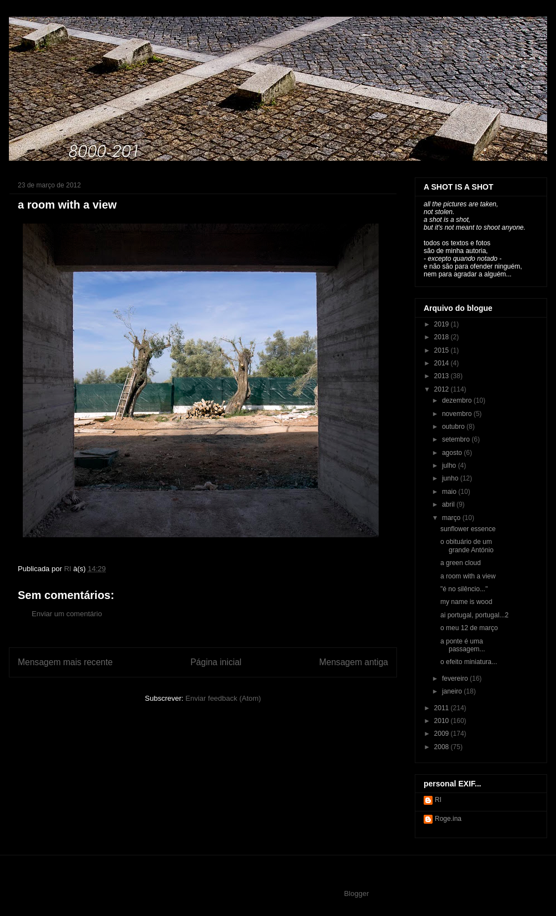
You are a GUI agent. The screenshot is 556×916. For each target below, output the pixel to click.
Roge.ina (448, 819)
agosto (453, 453)
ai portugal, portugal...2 (474, 615)
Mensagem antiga (353, 662)
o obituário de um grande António (467, 545)
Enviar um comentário (67, 614)
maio (450, 492)
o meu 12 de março (469, 628)
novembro (458, 414)
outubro (454, 426)
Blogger (356, 893)
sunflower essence (467, 529)
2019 (442, 324)
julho (450, 465)
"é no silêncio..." (464, 589)
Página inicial (215, 662)
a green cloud (460, 563)
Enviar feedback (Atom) (223, 698)
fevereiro (456, 678)
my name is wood (466, 602)
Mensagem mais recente (65, 662)
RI (438, 800)
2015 (442, 350)
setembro (456, 439)
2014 (442, 363)
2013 (442, 376)
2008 (442, 747)
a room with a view (467, 576)
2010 (442, 721)
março (452, 518)
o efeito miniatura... (468, 662)
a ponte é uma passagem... (462, 645)
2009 (442, 733)
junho (451, 478)
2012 (442, 389)
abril (449, 504)
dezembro (458, 400)
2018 (442, 337)
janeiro (453, 691)
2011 (442, 708)
